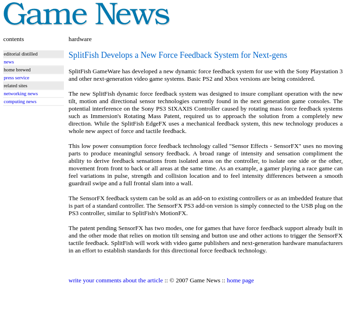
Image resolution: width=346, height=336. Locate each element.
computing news (20, 101)
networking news (21, 93)
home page (240, 280)
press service (16, 77)
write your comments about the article (116, 280)
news (9, 61)
